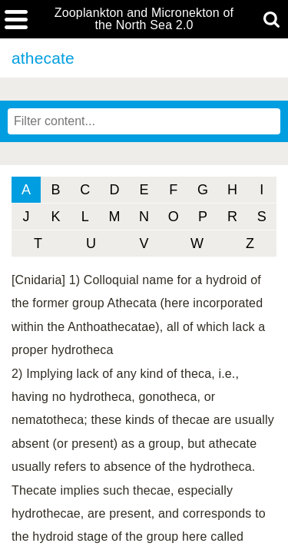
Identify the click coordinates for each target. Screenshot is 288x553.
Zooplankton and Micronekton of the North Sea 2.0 (144, 19)
